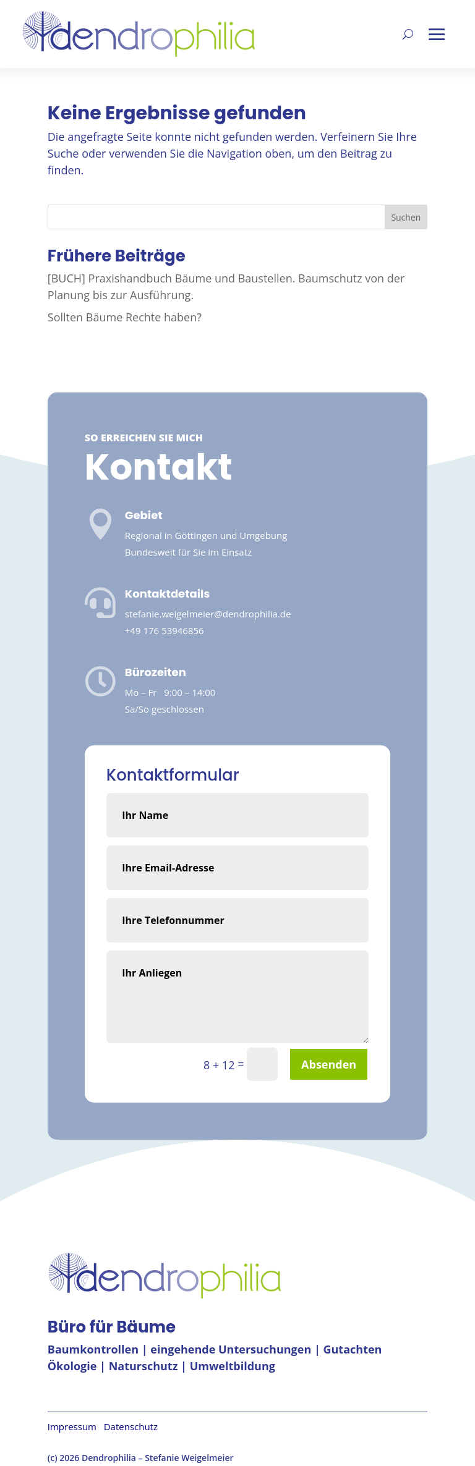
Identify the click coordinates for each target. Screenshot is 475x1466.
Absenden (328, 1064)
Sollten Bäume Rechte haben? (125, 317)
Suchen (406, 217)
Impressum (76, 1426)
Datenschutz (131, 1426)
